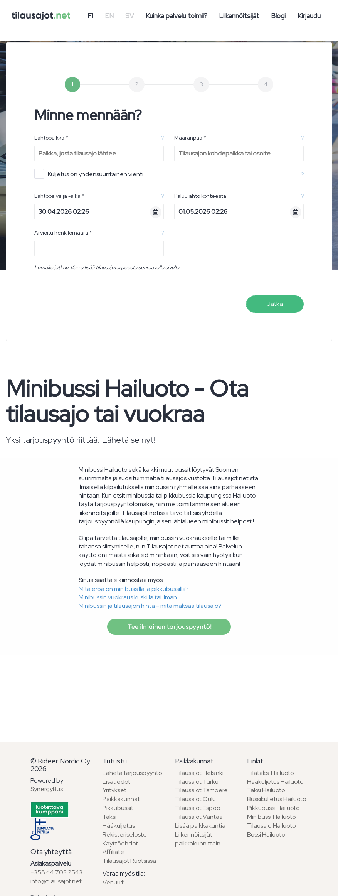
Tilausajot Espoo (197, 808)
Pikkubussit (118, 808)
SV (129, 16)
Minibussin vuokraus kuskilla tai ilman (128, 597)
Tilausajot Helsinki (199, 773)
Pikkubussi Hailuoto (273, 808)
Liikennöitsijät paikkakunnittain (197, 838)
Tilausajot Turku (197, 782)
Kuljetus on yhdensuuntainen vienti (88, 174)
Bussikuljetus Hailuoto (276, 799)
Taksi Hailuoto (266, 790)
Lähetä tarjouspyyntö (132, 773)
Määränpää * (190, 137)
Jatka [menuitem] (275, 304)
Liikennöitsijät (239, 16)
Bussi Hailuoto (266, 834)
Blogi (278, 16)
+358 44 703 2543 (56, 872)
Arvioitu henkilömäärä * (63, 232)
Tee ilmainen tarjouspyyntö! (169, 627)
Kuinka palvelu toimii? (176, 16)
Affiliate (113, 852)
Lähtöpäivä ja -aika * (59, 195)
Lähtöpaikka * (51, 137)
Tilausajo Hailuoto (271, 826)
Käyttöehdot (120, 843)
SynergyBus (46, 789)
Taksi (109, 817)
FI (90, 16)
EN (109, 16)
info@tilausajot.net (56, 881)
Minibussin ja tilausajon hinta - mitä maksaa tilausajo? (150, 606)
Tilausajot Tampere (201, 790)
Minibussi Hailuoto (271, 817)
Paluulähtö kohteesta (200, 195)
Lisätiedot (116, 782)
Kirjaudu (309, 16)
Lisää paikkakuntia (200, 826)
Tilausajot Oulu (195, 799)
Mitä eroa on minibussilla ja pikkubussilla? (134, 589)
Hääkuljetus (119, 826)
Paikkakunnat (121, 799)
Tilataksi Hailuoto (270, 773)
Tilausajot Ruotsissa (129, 861)
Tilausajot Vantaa (199, 817)
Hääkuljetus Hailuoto (275, 782)
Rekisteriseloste (125, 834)
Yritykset (114, 790)
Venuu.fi (114, 882)
